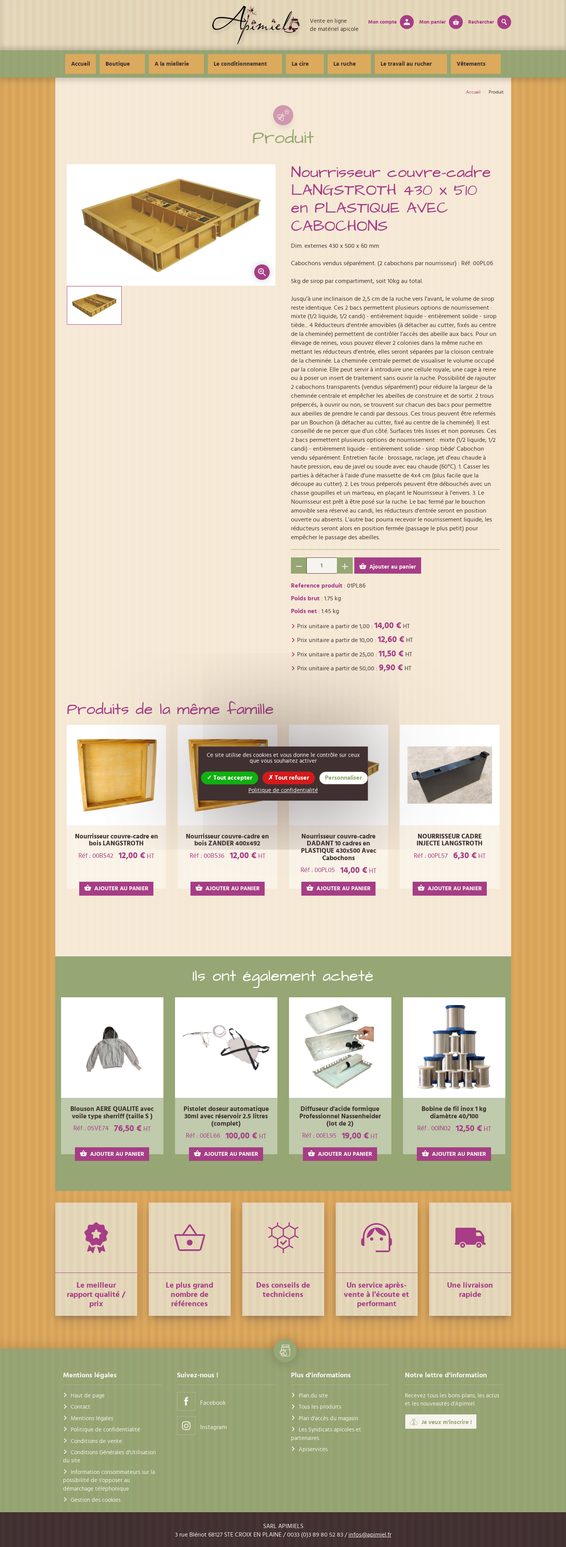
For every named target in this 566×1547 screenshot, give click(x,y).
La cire (304, 64)
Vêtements (447, 64)
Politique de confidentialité (105, 1430)
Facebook (201, 1401)
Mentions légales (92, 1418)
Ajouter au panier (387, 566)
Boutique (150, 64)
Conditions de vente (96, 1441)
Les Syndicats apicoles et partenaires (326, 1434)
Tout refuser (288, 778)
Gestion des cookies (96, 1500)
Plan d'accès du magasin (328, 1418)
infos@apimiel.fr (369, 1535)
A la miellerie (195, 64)
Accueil (113, 64)
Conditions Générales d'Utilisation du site (109, 1457)
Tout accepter (229, 778)
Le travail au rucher (392, 64)
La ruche (340, 64)
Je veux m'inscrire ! (441, 1422)
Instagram (202, 1425)
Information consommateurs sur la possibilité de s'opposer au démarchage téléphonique (109, 1480)
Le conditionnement (254, 64)
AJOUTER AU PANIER (116, 888)
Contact (80, 1407)
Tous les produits (320, 1407)
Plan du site (313, 1396)
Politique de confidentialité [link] (283, 790)
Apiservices (313, 1449)
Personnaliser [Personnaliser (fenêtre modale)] (343, 778)
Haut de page (88, 1396)
